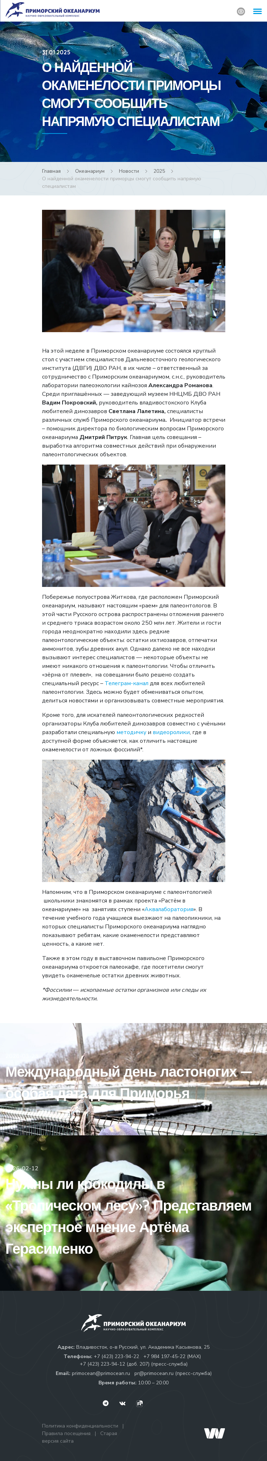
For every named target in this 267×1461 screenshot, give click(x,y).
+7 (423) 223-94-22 (116, 1356)
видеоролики (171, 732)
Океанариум (90, 171)
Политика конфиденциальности (80, 1425)
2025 (159, 171)
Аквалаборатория (168, 909)
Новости (129, 171)
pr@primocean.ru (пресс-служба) (173, 1373)
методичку (132, 732)
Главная (51, 171)
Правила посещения (66, 1433)
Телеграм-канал (127, 683)
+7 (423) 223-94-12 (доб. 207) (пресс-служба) (134, 1364)
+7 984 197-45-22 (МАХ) (172, 1356)
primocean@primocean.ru (101, 1373)
